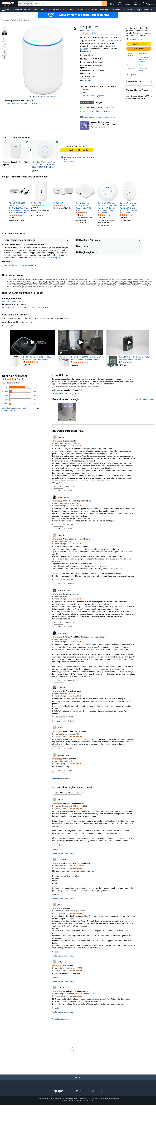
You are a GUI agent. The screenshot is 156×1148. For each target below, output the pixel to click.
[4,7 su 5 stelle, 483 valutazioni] (126, 215)
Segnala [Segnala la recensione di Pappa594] (71, 721)
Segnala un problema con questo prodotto (97, 117)
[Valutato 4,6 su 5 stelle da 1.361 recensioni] (87, 362)
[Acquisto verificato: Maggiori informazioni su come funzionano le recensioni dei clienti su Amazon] (75, 446)
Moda (71, 10)
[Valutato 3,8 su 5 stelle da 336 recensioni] (38, 362)
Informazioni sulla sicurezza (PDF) (15, 308)
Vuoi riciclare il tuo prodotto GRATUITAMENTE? (25, 104)
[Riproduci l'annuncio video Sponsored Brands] (32, 342)
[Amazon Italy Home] (58, 1091)
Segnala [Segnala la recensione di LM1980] (55, 849)
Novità (36, 10)
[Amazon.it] (9, 4)
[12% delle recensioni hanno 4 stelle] (19, 391)
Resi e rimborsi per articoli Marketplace (45, 258)
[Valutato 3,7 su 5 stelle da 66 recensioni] (135, 362)
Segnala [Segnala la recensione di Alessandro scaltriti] (71, 771)
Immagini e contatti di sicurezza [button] (14, 302)
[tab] (59, 393)
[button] (5, 9)
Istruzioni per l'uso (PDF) (40, 308)
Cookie (91, 1098)
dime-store (142, 54)
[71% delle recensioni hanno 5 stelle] (19, 387)
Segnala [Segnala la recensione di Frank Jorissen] (55, 895)
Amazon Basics (55, 10)
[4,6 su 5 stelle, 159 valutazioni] (37, 205)
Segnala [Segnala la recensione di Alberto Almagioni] (71, 528)
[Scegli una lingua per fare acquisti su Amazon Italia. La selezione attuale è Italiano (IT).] (111, 4)
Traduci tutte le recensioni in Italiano (67, 793)
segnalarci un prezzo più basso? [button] (21, 265)
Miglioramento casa (144, 10)
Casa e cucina (91, 10)
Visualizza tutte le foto (144, 399)
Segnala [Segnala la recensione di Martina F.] (71, 490)
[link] (45, 149)
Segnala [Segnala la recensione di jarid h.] (55, 952)
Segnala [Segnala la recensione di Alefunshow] (71, 680)
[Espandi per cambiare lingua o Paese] (88, 1091)
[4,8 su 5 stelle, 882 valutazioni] (81, 213)
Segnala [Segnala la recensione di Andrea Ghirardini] (71, 626)
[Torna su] (78, 1079)
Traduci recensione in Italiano (63, 853)
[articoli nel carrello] (148, 4)
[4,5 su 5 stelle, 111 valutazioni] (15, 215)
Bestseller (28, 10)
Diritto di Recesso (52, 250)
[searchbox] (67, 3)
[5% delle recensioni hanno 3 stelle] (19, 395)
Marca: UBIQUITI (86, 30)
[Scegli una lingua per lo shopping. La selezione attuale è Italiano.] (80, 1091)
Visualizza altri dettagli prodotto (94, 96)
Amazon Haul (16, 10)
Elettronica (117, 10)
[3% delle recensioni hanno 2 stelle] (19, 399)
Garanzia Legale (10, 255)
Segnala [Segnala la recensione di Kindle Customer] (55, 977)
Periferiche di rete (17, 20)
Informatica (80, 10)
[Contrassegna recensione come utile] (58, 490)
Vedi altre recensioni (60, 778)
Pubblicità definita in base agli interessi (108, 1098)
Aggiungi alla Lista (135, 82)
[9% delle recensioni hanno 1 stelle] (19, 404)
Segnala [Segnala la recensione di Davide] (71, 748)
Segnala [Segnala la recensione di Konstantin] (55, 1008)
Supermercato (129, 10)
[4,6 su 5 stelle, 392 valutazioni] (104, 215)
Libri (64, 10)
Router (26, 20)
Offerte (44, 10)
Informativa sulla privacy (70, 1098)
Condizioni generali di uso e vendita (49, 1098)
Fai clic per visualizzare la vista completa (42, 97)
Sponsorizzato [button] (7, 326)
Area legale (83, 1098)
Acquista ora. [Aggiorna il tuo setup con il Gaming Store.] (100, 127)
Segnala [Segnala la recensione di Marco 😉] (71, 583)
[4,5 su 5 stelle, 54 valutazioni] (59, 205)
